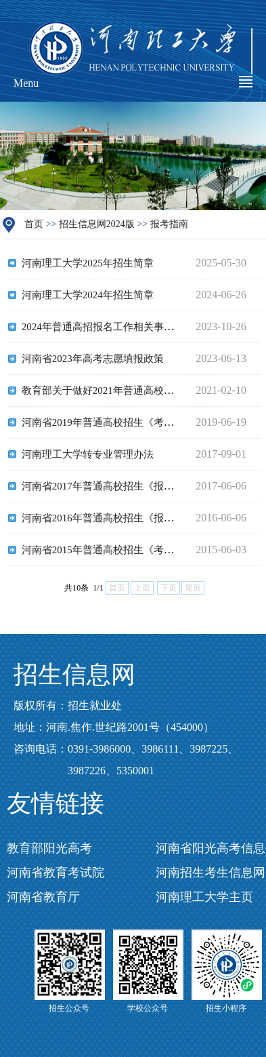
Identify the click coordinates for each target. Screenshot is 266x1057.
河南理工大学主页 (204, 897)
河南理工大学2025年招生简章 (88, 263)
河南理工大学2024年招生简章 (88, 295)
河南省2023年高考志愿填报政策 (93, 358)
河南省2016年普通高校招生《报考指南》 (113, 518)
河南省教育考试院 (55, 872)
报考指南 (169, 224)
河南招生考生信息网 (210, 872)
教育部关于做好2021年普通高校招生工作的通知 (128, 390)
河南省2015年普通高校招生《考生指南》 (113, 549)
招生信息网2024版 (97, 224)
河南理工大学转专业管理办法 (88, 454)
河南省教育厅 (43, 897)
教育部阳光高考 (49, 848)
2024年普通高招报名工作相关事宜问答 (108, 326)
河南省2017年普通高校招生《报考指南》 (113, 486)
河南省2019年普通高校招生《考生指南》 (113, 422)
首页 (33, 224)
